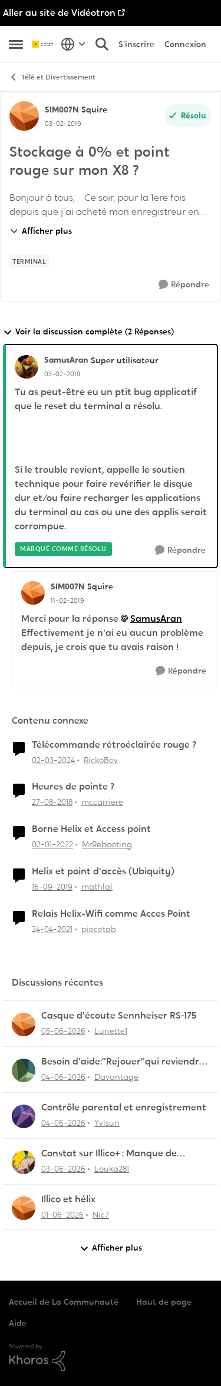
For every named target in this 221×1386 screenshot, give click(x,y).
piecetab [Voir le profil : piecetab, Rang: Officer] (98, 929)
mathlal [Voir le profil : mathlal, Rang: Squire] (97, 886)
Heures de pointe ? (73, 787)
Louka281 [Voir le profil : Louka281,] (111, 1168)
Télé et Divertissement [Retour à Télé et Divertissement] (52, 77)
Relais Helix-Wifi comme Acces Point (111, 914)
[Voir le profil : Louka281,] (23, 1162)
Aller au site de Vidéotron (59, 12)
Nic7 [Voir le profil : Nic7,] (101, 1214)
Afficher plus (40, 231)
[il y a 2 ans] (53, 760)
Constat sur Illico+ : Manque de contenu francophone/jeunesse (112, 1154)
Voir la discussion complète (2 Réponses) (88, 331)
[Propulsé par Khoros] (110, 1357)
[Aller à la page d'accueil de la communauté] (43, 44)
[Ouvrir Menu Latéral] (16, 44)
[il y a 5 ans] (52, 929)
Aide (18, 1323)
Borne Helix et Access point (91, 829)
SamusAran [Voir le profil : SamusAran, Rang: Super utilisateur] (66, 359)
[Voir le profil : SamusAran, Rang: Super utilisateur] (26, 367)
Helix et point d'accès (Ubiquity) (103, 871)
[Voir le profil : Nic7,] (23, 1208)
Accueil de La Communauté (63, 1302)
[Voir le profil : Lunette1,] (23, 1024)
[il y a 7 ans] (52, 802)
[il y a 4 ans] (52, 844)
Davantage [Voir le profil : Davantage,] (116, 1077)
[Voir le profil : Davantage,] (23, 1070)
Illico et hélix (68, 1199)
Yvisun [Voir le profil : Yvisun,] (107, 1123)
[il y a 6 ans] (52, 887)
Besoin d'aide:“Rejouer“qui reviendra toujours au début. (123, 1062)
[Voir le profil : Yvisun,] (23, 1116)
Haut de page (164, 1302)
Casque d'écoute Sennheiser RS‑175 (118, 1016)
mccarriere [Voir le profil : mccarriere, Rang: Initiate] (102, 802)
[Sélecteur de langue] (73, 44)
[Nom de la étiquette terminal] (29, 261)
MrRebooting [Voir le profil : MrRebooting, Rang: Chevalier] (107, 844)
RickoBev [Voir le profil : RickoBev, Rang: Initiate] (101, 759)
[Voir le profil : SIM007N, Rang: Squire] (24, 116)
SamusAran (156, 618)
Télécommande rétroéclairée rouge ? (114, 745)
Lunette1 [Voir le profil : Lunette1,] (110, 1031)
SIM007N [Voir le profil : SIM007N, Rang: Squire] (61, 109)
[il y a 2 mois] (63, 1031)
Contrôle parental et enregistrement (123, 1107)
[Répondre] (184, 285)
